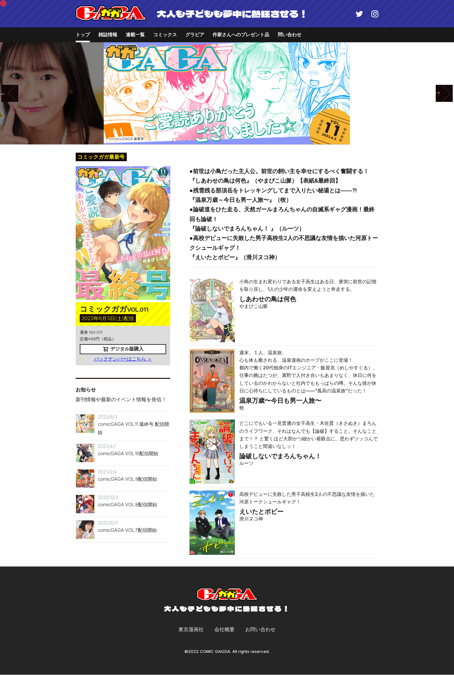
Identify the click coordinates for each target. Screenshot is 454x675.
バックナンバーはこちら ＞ (123, 359)
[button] (9, 93)
